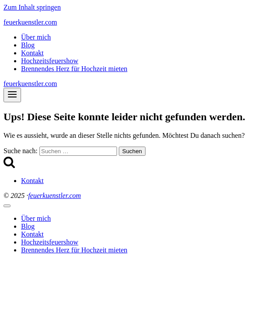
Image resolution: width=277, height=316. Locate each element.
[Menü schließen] (7, 206)
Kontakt (32, 53)
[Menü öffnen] (12, 95)
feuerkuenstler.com (54, 195)
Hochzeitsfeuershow (49, 61)
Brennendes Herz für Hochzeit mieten (74, 68)
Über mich (36, 37)
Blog (28, 45)
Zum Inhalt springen (32, 7)
